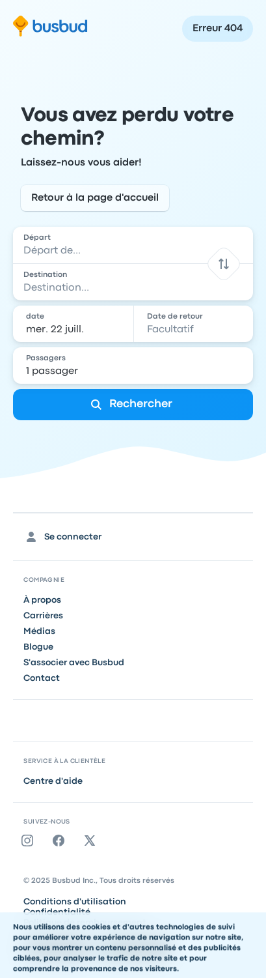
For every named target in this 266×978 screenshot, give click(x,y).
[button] (223, 263)
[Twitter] (92, 840)
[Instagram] (30, 840)
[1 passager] (134, 365)
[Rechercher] (132, 404)
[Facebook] (61, 840)
